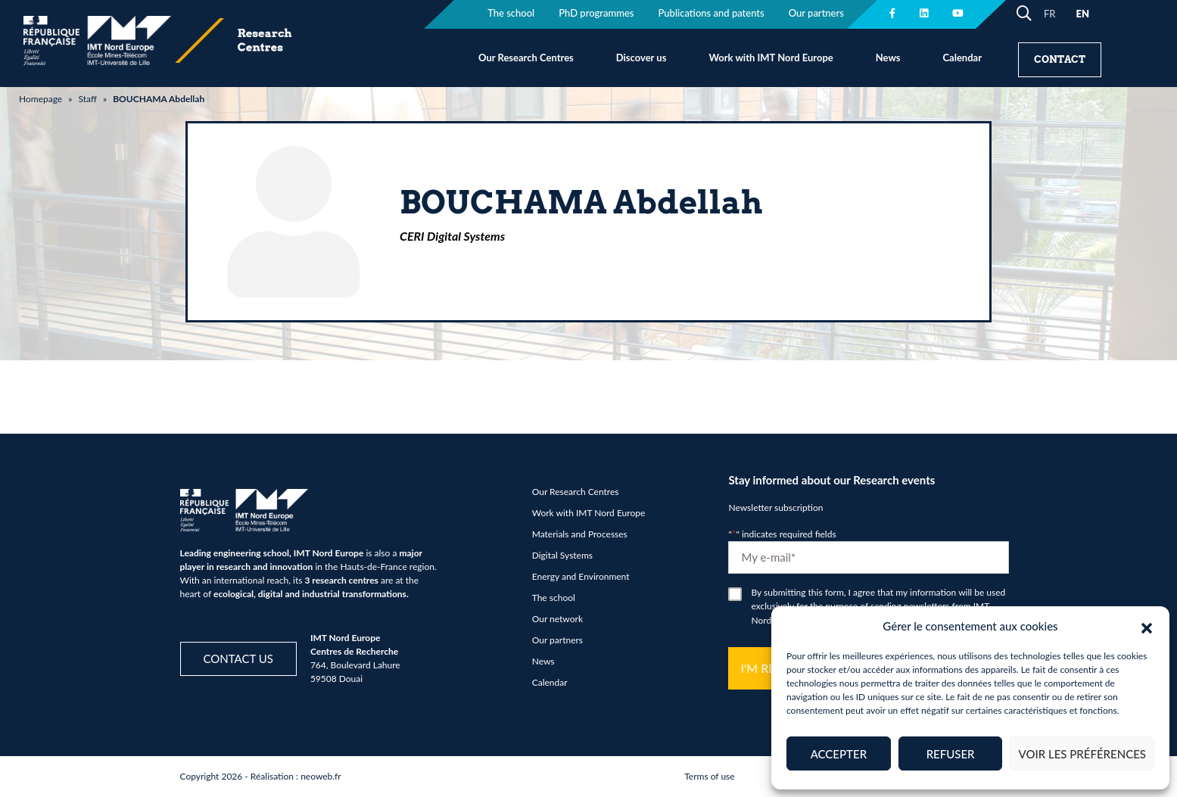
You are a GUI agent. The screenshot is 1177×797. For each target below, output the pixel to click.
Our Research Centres (526, 57)
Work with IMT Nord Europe (770, 57)
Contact (1059, 59)
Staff (87, 98)
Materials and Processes (579, 534)
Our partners (557, 640)
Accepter (839, 754)
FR (1050, 14)
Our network (557, 618)
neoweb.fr (320, 776)
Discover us (641, 57)
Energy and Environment (581, 576)
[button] (1146, 626)
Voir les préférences (1082, 754)
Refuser (950, 754)
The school (553, 597)
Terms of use (709, 776)
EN (1082, 14)
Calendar (962, 57)
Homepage (40, 98)
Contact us (238, 658)
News (888, 57)
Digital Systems (562, 555)
